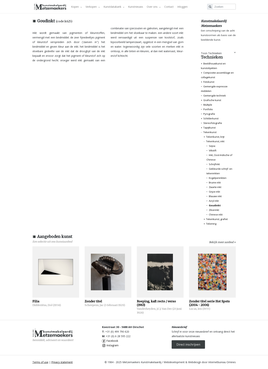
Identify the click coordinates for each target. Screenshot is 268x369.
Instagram (110, 345)
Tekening (211, 223)
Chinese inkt (216, 214)
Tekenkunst (210, 132)
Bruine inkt (215, 182)
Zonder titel (93, 301)
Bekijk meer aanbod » (222, 242)
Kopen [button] (76, 6)
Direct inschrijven (188, 344)
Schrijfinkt (214, 164)
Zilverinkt (214, 210)
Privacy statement (62, 362)
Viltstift (212, 150)
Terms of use (40, 362)
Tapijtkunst (209, 127)
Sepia (212, 146)
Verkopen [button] (93, 6)
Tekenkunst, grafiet (217, 219)
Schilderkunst (211, 118)
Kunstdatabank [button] (113, 6)
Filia (35, 301)
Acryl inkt (214, 200)
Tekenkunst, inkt (215, 141)
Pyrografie (209, 113)
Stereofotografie (212, 123)
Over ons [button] (154, 6)
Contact (169, 6)
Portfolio (208, 109)
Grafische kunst (212, 100)
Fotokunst (208, 81)
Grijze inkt (214, 191)
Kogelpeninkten (217, 178)
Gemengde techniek (214, 95)
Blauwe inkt (215, 196)
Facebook (110, 340)
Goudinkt (215, 205)
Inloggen (182, 6)
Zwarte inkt (215, 187)
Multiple (207, 104)
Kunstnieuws (135, 6)
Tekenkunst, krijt (215, 136)
